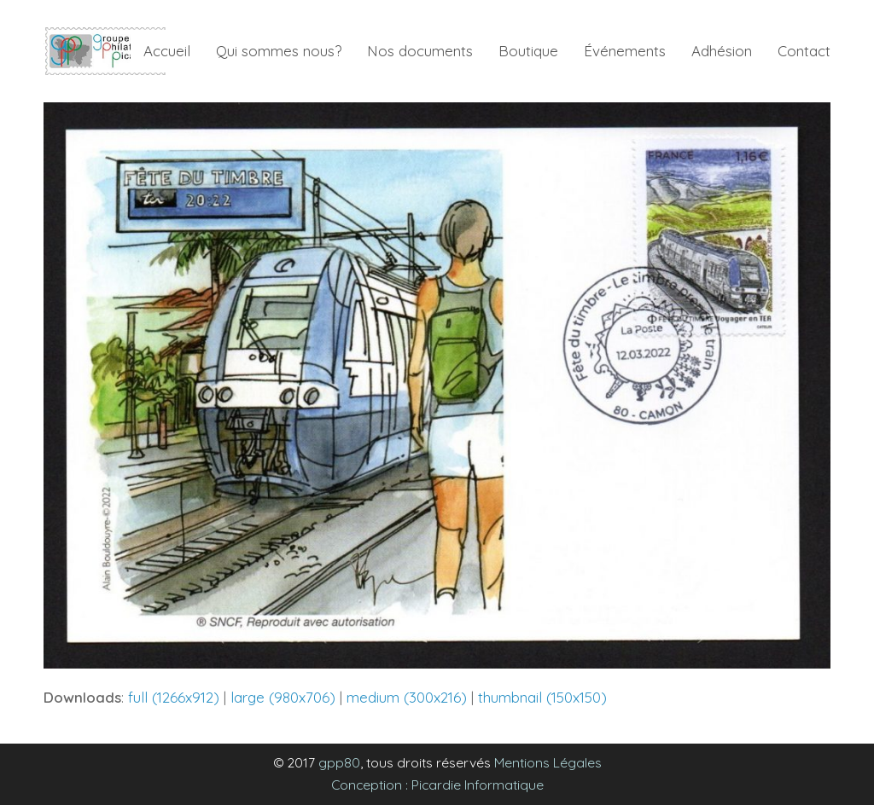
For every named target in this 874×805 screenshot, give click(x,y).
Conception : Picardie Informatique (437, 784)
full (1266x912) (173, 697)
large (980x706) (282, 697)
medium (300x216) (407, 697)
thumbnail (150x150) (542, 697)
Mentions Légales (548, 762)
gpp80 (339, 762)
